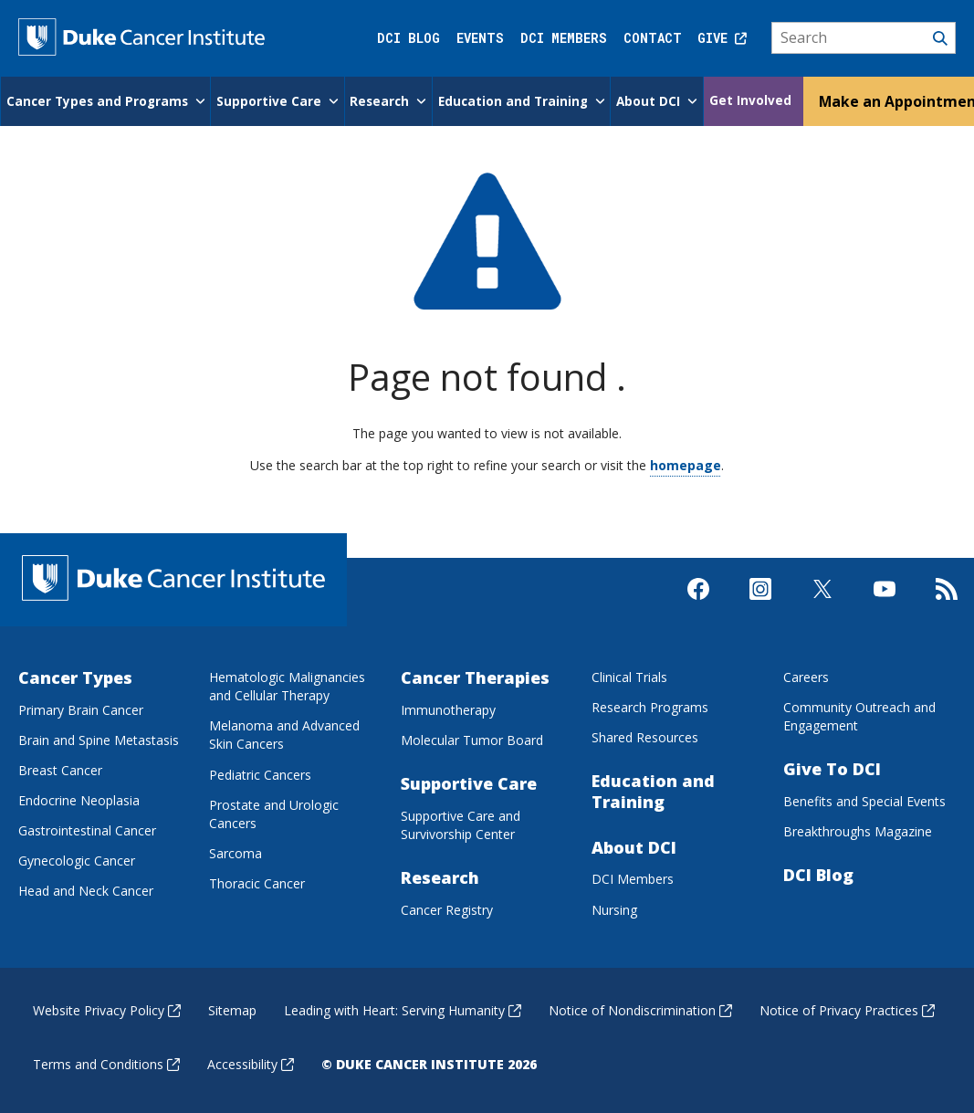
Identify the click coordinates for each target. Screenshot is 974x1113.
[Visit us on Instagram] (760, 602)
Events (480, 38)
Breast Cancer (60, 768)
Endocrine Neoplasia (79, 798)
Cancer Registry (447, 908)
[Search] (864, 38)
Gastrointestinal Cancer (87, 828)
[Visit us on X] (822, 602)
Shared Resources (645, 735)
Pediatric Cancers (260, 773)
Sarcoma (235, 851)
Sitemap (232, 1008)
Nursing (614, 908)
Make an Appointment (892, 99)
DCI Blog (408, 38)
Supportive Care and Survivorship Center (460, 823)
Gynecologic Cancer (76, 858)
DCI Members (563, 38)
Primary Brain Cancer (80, 708)
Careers (806, 675)
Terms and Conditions (106, 1062)
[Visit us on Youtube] (884, 602)
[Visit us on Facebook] (698, 602)
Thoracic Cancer (257, 881)
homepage (685, 463)
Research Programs (650, 705)
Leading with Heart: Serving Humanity (402, 1008)
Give (722, 38)
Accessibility (250, 1062)
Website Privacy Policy (107, 1008)
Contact (652, 38)
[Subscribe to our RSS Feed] (947, 602)
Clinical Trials (629, 675)
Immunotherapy (448, 708)
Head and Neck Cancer (85, 889)
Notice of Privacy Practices (847, 1008)
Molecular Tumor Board (472, 738)
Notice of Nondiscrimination (640, 1008)
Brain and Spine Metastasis (98, 738)
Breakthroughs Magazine (857, 829)
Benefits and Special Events (864, 799)
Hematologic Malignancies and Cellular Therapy (287, 684)
